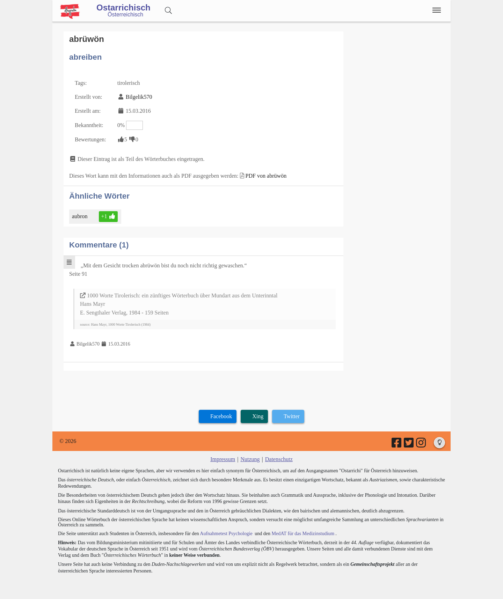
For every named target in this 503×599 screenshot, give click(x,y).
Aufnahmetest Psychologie (226, 533)
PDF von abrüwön (266, 175)
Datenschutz (279, 459)
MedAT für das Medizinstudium (302, 533)
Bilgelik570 (139, 96)
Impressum (222, 459)
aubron (80, 216)
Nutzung (250, 459)
